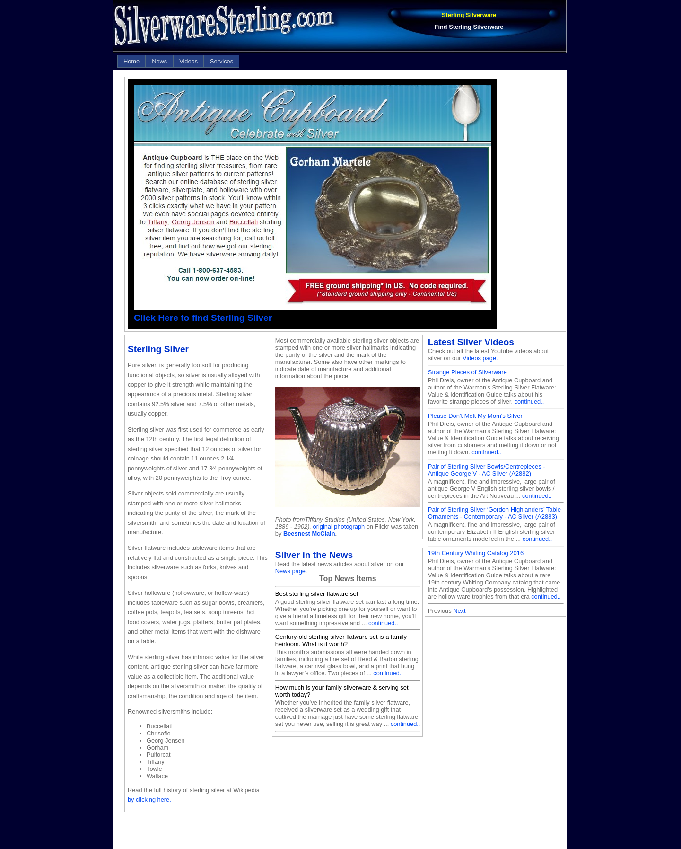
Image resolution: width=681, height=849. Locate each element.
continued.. (383, 623)
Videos (188, 61)
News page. (291, 571)
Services (221, 61)
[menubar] (178, 61)
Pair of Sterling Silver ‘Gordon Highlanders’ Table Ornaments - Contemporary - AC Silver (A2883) (494, 513)
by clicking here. (149, 799)
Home (131, 61)
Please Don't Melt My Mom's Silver (475, 415)
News (159, 61)
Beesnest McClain (309, 533)
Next (459, 610)
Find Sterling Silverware (469, 26)
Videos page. (480, 358)
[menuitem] (131, 61)
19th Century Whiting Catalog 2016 (476, 553)
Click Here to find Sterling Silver (203, 318)
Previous (440, 610)
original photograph (339, 526)
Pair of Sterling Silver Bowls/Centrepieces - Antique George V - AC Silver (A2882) (486, 470)
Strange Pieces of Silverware (467, 372)
